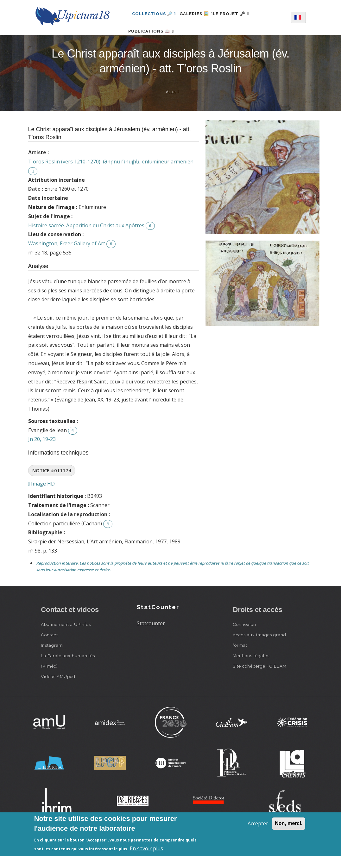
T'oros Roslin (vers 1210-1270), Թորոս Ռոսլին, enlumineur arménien (110, 181)
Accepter (258, 823)
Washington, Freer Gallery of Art (66, 263)
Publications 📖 (155, 41)
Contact (49, 654)
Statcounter (151, 643)
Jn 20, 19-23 (42, 459)
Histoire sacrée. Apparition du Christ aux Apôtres (86, 245)
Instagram (52, 665)
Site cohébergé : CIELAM (260, 686)
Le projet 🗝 (242, 13)
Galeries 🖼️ (200, 13)
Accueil (172, 112)
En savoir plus (146, 848)
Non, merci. (288, 823)
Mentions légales (251, 675)
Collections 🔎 (154, 13)
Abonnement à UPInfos (66, 644)
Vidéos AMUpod (58, 696)
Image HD (41, 503)
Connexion (244, 644)
